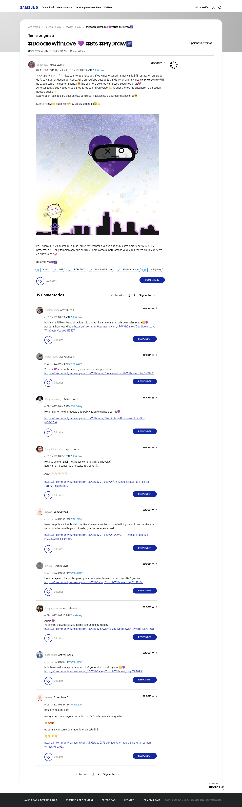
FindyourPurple (131, 269)
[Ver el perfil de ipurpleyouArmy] (53, 608)
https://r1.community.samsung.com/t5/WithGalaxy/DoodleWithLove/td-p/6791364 (93, 582)
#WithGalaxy (97, 70)
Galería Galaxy (64, 7)
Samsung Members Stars (88, 7)
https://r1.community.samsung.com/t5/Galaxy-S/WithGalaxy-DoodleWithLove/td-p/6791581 (99, 628)
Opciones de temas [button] (200, 43)
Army (46, 269)
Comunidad (48, 7)
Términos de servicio (79, 800)
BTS (61, 269)
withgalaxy (155, 269)
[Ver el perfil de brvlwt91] (49, 565)
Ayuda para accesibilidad (40, 800)
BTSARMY (79, 269)
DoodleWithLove (103, 269)
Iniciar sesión (202, 7)
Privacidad (108, 800)
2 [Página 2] (134, 295)
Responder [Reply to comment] (144, 339)
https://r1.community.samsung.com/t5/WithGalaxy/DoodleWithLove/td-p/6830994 (93, 671)
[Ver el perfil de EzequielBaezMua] (54, 449)
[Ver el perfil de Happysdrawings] (53, 399)
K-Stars (108, 7)
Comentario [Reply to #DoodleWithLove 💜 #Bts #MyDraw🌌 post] (152, 279)
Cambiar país (152, 800)
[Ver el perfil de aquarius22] (42, 64)
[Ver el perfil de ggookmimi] (51, 655)
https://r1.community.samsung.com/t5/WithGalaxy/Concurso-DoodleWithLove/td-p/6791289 (99, 373)
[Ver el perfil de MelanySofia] (51, 356)
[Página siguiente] (147, 295)
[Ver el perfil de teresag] (49, 511)
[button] (159, 63)
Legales (129, 800)
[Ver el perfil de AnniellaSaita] (52, 310)
